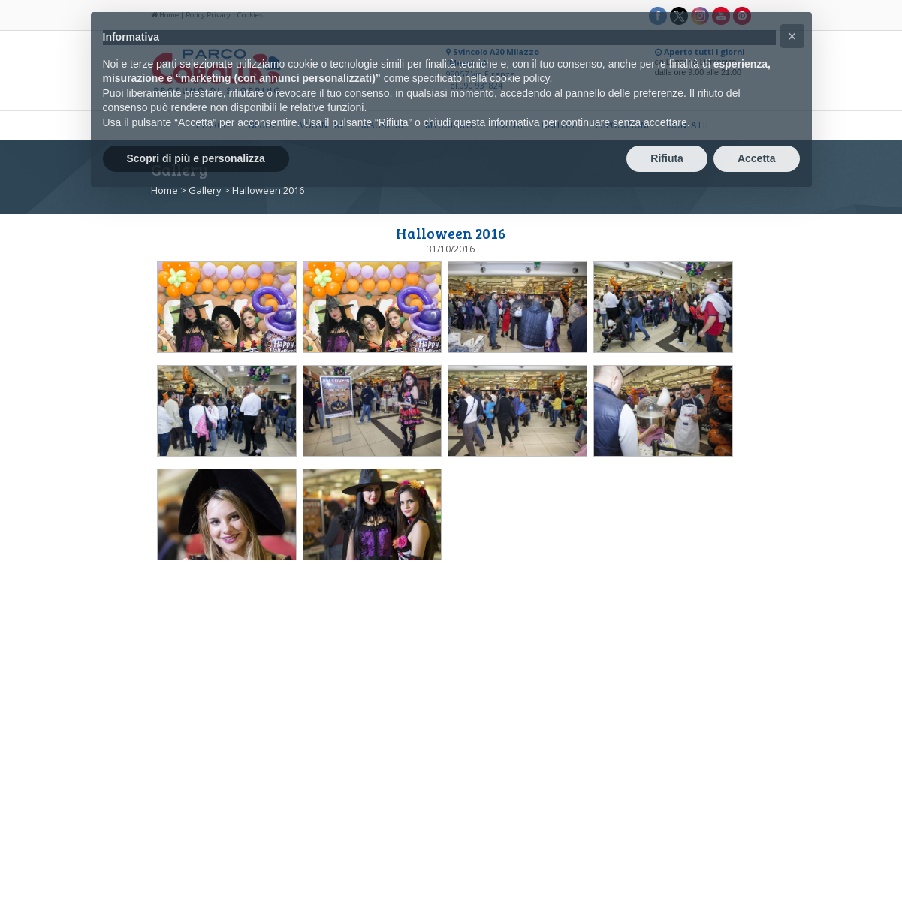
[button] (792, 36)
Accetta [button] (757, 158)
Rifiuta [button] (666, 158)
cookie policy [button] (519, 78)
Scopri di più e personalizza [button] (196, 158)
